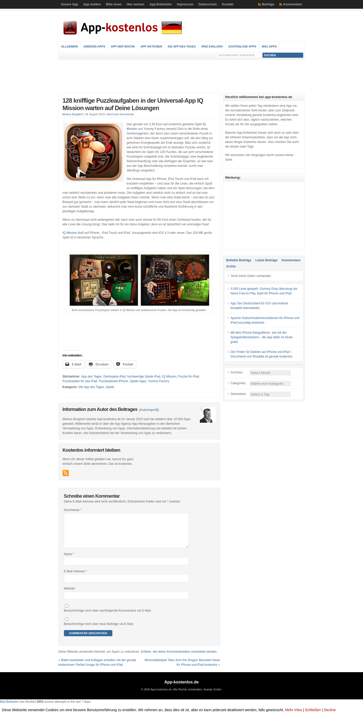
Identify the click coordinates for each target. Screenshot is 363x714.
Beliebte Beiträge (238, 260)
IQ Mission (70, 233)
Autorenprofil (149, 410)
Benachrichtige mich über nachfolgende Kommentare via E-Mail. (108, 617)
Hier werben (135, 4)
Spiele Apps (138, 381)
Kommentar (73, 510)
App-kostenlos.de (181, 688)
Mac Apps (269, 46)
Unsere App (69, 4)
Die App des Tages (182, 46)
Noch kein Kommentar (120, 114)
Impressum (185, 4)
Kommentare (292, 4)
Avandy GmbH (212, 695)
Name (69, 560)
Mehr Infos (293, 710)
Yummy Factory (158, 381)
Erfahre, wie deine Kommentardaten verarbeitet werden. (179, 658)
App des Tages (91, 376)
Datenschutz (208, 4)
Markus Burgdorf (73, 114)
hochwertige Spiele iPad (143, 376)
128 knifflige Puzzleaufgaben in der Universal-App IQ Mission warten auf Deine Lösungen (133, 104)
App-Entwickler (160, 4)
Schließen (313, 710)
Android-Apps (94, 46)
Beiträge (268, 4)
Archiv (231, 266)
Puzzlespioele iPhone (113, 381)
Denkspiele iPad (114, 376)
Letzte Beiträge (267, 260)
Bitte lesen (114, 4)
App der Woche (123, 46)
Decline (330, 710)
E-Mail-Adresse (75, 577)
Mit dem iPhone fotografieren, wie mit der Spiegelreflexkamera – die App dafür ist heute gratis (262, 337)
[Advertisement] (181, 76)
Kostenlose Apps (242, 46)
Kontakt (227, 4)
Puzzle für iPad (188, 376)
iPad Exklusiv (212, 46)
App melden (92, 4)
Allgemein (69, 46)
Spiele (110, 387)
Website (69, 594)
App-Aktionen (151, 46)
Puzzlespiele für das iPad (80, 381)
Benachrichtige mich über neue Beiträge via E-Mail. (99, 630)
